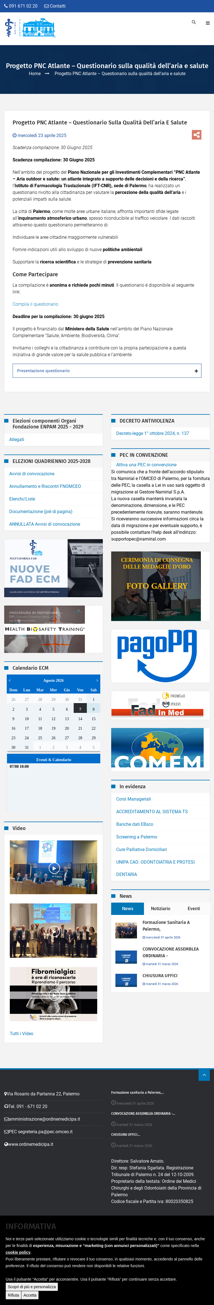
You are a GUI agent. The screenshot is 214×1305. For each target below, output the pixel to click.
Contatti (55, 6)
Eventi (194, 908)
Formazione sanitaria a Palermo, (166, 926)
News (127, 908)
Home (35, 73)
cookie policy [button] (18, 1252)
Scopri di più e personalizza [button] (32, 1287)
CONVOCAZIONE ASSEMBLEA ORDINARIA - (171, 952)
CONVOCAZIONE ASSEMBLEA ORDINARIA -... (143, 1114)
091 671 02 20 (21, 6)
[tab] (107, 371)
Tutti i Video (21, 1033)
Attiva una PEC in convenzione (146, 464)
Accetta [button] (30, 1295)
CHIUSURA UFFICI (160, 975)
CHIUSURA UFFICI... (125, 1135)
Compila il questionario (35, 304)
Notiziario (160, 908)
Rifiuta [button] (13, 1295)
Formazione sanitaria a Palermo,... (137, 1093)
